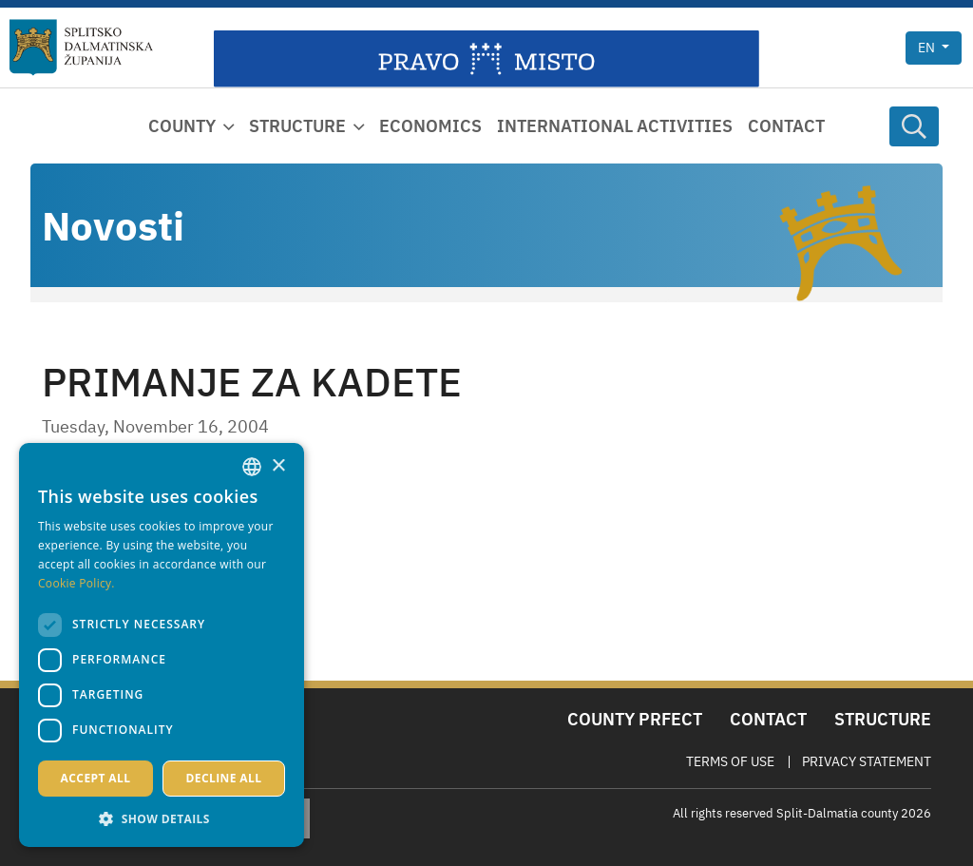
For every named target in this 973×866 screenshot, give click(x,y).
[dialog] (161, 645)
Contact (786, 126)
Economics (430, 126)
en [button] (928, 47)
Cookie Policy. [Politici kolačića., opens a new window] (76, 583)
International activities (615, 126)
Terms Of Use (730, 761)
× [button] (278, 466)
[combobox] (251, 466)
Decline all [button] (224, 778)
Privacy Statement (866, 761)
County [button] (182, 126)
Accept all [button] (96, 778)
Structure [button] (297, 126)
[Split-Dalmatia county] (81, 47)
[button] (161, 818)
